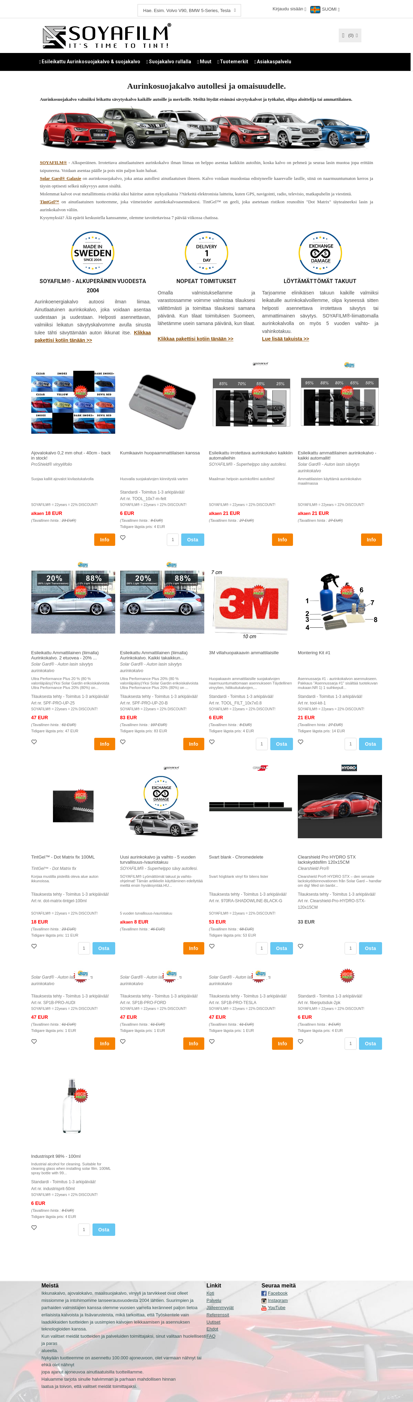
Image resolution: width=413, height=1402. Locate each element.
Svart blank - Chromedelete (236, 856)
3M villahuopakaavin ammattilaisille (244, 652)
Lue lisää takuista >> (285, 338)
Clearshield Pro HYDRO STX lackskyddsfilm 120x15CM (327, 859)
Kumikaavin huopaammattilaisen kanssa (160, 452)
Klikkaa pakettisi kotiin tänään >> (195, 338)
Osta (192, 539)
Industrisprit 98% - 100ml (56, 1156)
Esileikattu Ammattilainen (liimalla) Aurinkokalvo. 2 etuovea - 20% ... (65, 655)
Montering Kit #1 (314, 652)
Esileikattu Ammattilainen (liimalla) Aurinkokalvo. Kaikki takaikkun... (154, 655)
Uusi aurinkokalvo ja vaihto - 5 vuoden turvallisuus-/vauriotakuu (158, 859)
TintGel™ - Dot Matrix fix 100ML (63, 856)
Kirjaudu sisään (288, 8)
